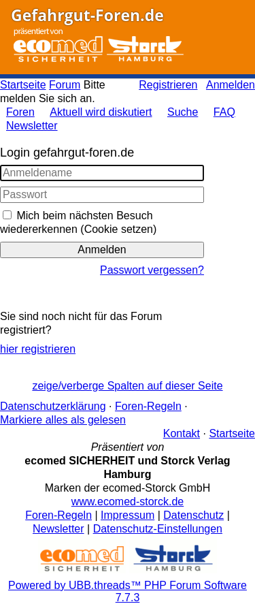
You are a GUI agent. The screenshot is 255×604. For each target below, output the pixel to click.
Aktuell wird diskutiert (101, 112)
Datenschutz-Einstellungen (157, 529)
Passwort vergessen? (152, 270)
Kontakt (181, 433)
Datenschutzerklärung (53, 406)
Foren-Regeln (148, 406)
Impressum (127, 515)
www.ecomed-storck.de (127, 501)
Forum (64, 85)
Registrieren (168, 85)
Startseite (23, 85)
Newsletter (32, 125)
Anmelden (230, 85)
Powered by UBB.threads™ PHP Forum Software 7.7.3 (127, 591)
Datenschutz (193, 515)
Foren (20, 112)
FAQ (224, 112)
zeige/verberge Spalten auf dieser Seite (127, 386)
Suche (182, 112)
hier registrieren (37, 349)
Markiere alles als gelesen (63, 420)
